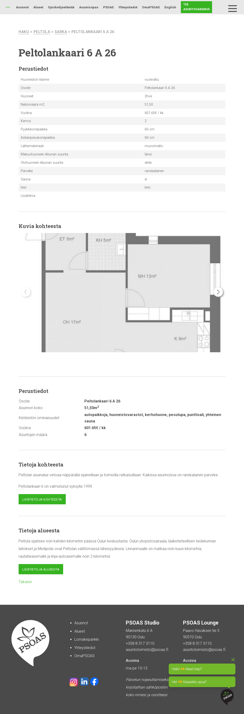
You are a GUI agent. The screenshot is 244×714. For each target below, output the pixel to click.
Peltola (42, 32)
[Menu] (232, 8)
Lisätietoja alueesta (40, 569)
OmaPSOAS (151, 7)
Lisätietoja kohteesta (42, 499)
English (170, 7)
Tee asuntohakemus (196, 7)
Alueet (38, 7)
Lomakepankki (86, 639)
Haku (220, 7)
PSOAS (108, 7)
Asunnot (22, 7)
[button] (218, 292)
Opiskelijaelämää (61, 7)
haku (24, 32)
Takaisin (25, 582)
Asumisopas (88, 7)
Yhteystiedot (127, 7)
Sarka (61, 32)
